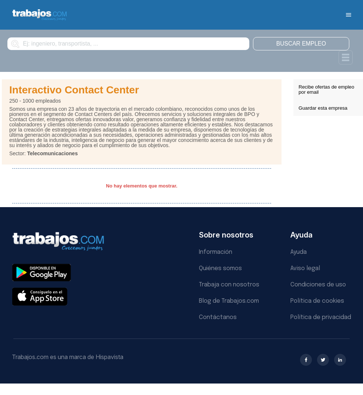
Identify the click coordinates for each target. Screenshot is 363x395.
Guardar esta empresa (323, 108)
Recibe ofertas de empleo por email (326, 89)
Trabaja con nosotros (229, 285)
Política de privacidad (320, 317)
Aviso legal (305, 268)
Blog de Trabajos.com (229, 301)
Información (215, 252)
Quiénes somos (220, 268)
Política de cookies (317, 301)
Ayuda (298, 252)
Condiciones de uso (318, 285)
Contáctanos (218, 317)
